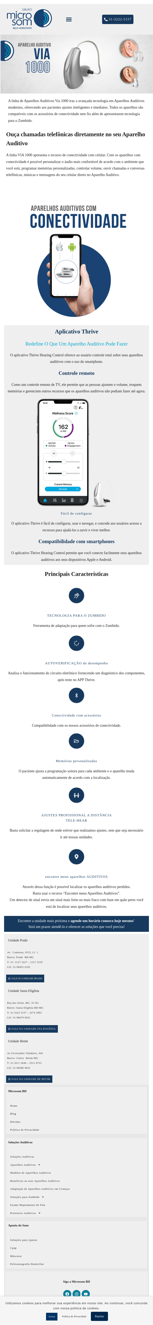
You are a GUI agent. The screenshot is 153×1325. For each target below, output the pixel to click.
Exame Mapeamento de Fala (27, 1204)
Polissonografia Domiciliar (27, 1264)
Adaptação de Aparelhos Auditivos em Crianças (40, 1188)
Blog (13, 1113)
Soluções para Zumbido (27, 1197)
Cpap (13, 1247)
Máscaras (16, 1256)
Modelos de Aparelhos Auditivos (30, 1172)
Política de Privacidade (24, 1129)
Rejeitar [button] (99, 1316)
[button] (68, 19)
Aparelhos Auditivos (25, 1164)
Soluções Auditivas (22, 1156)
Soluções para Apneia (23, 1239)
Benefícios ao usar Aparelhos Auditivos (35, 1180)
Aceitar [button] (51, 1316)
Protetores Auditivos (25, 1213)
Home (14, 1105)
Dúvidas (15, 1121)
